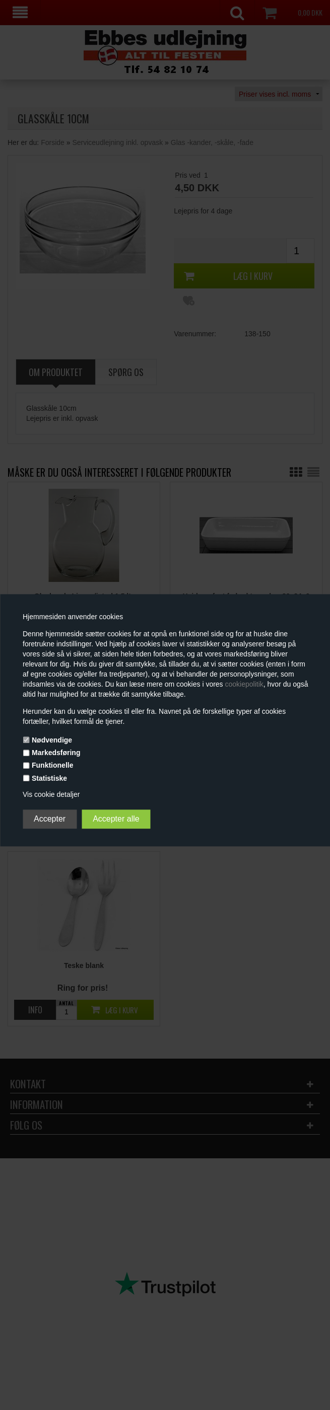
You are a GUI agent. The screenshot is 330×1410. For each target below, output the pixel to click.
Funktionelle (52, 766)
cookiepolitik (244, 684)
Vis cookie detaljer (51, 794)
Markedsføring (56, 753)
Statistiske (49, 778)
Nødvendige (52, 740)
